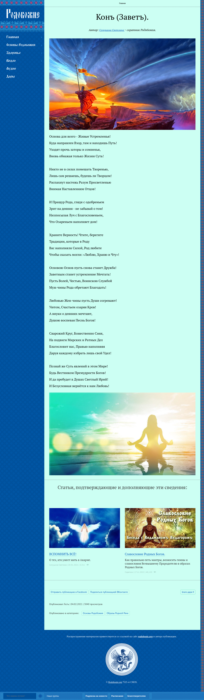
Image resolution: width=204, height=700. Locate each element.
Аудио (11, 68)
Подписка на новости (96, 696)
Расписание (117, 696)
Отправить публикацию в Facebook (69, 592)
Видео (11, 61)
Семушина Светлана (112, 30)
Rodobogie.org (115, 682)
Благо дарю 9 (188, 592)
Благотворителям (137, 696)
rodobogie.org (145, 636)
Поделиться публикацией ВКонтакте (109, 592)
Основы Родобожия (93, 613)
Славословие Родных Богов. (145, 554)
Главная (122, 3)
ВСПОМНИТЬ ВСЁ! (62, 554)
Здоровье (13, 53)
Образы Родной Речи (117, 613)
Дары (10, 76)
